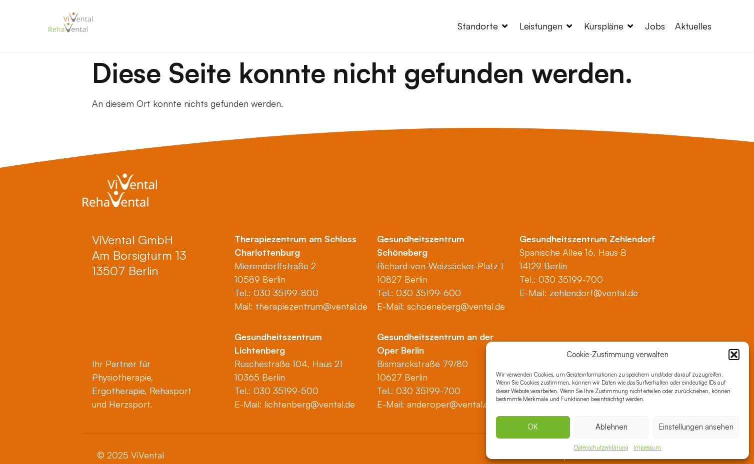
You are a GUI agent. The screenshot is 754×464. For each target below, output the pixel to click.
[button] (734, 355)
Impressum (647, 447)
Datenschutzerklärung (601, 447)
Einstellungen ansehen (696, 427)
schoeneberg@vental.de (456, 306)
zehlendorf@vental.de (594, 292)
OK (533, 427)
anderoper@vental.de (450, 404)
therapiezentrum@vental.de (312, 306)
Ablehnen (612, 427)
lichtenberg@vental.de (309, 404)
